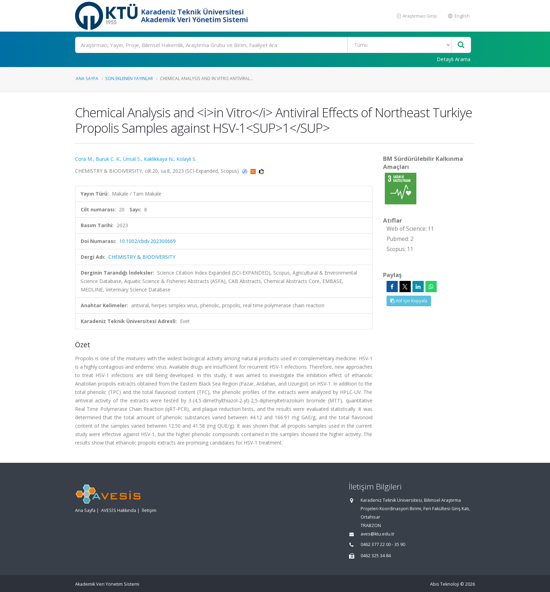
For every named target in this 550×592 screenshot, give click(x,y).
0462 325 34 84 (376, 556)
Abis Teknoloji (444, 584)
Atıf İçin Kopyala (408, 301)
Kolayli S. (186, 159)
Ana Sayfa (87, 78)
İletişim (149, 510)
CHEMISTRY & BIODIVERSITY (141, 257)
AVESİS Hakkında (118, 510)
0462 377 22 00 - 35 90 (383, 544)
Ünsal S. (132, 159)
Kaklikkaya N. (159, 159)
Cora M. (84, 159)
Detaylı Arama (453, 59)
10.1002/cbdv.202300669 (147, 241)
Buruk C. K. (108, 159)
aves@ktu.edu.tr (378, 534)
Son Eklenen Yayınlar (129, 78)
